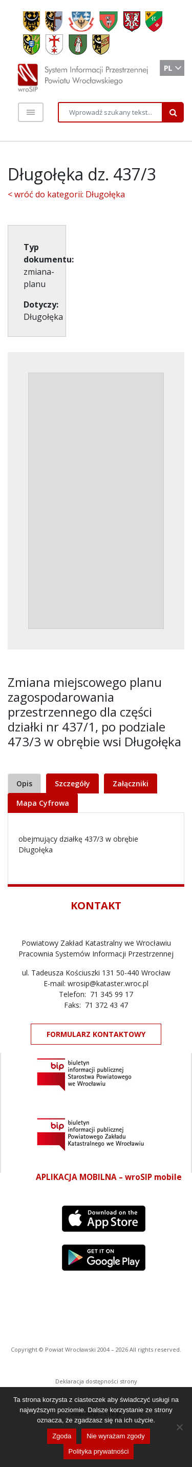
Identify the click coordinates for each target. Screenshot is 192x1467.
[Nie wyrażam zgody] (179, 1427)
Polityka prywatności (99, 1451)
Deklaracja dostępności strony (96, 1381)
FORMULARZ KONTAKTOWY (96, 1034)
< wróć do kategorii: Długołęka (66, 194)
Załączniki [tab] (130, 783)
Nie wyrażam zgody (115, 1436)
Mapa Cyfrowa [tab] (42, 803)
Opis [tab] (24, 783)
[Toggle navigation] (31, 112)
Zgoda (61, 1436)
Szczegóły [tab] (72, 783)
